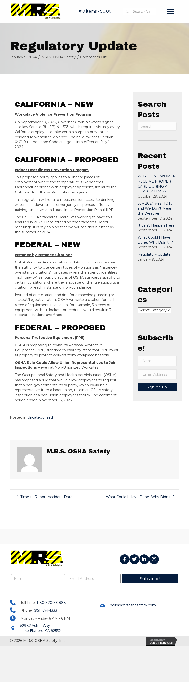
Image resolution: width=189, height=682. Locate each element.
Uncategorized (40, 417)
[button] (124, 559)
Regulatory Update (154, 254)
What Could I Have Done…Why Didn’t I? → (142, 497)
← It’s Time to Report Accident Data (41, 497)
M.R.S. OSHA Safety (58, 57)
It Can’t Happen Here (156, 225)
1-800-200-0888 (51, 602)
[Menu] (170, 11)
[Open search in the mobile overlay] (139, 11)
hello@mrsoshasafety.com (133, 605)
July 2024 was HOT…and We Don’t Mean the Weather (155, 208)
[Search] (157, 126)
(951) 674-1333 (45, 610)
